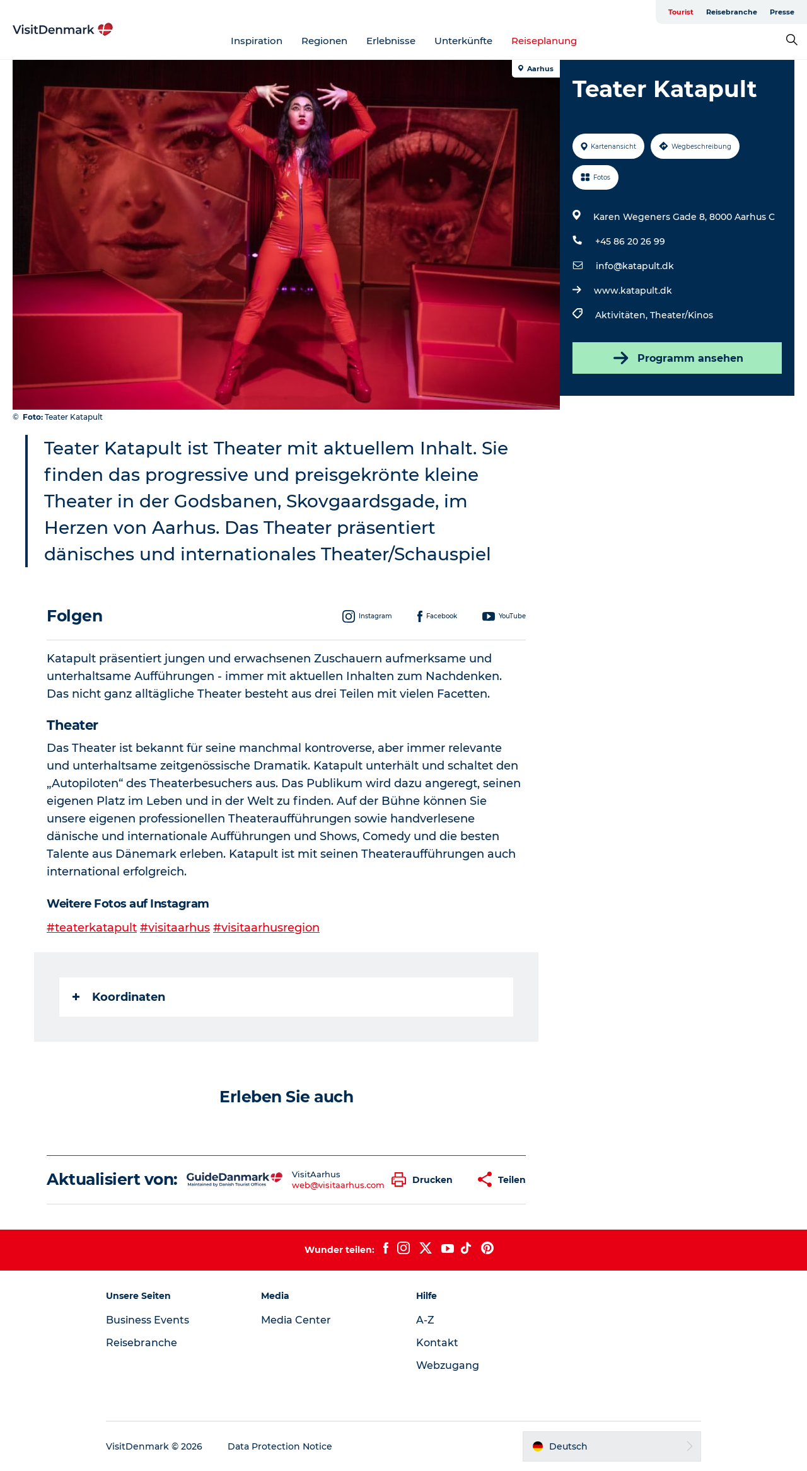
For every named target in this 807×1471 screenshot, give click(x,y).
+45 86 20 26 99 (630, 241)
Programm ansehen (677, 358)
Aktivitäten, (622, 315)
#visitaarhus (175, 928)
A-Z (425, 1320)
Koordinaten (119, 997)
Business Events (147, 1320)
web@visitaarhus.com (338, 1185)
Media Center (296, 1320)
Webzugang (447, 1365)
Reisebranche (731, 12)
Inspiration (256, 41)
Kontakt (437, 1343)
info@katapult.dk (635, 266)
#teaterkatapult (92, 928)
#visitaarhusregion (266, 928)
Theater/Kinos (681, 315)
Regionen (324, 41)
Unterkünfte (463, 41)
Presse (782, 12)
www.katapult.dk (633, 290)
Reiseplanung (544, 41)
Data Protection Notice (280, 1446)
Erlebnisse (390, 41)
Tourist (681, 12)
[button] (425, 1179)
